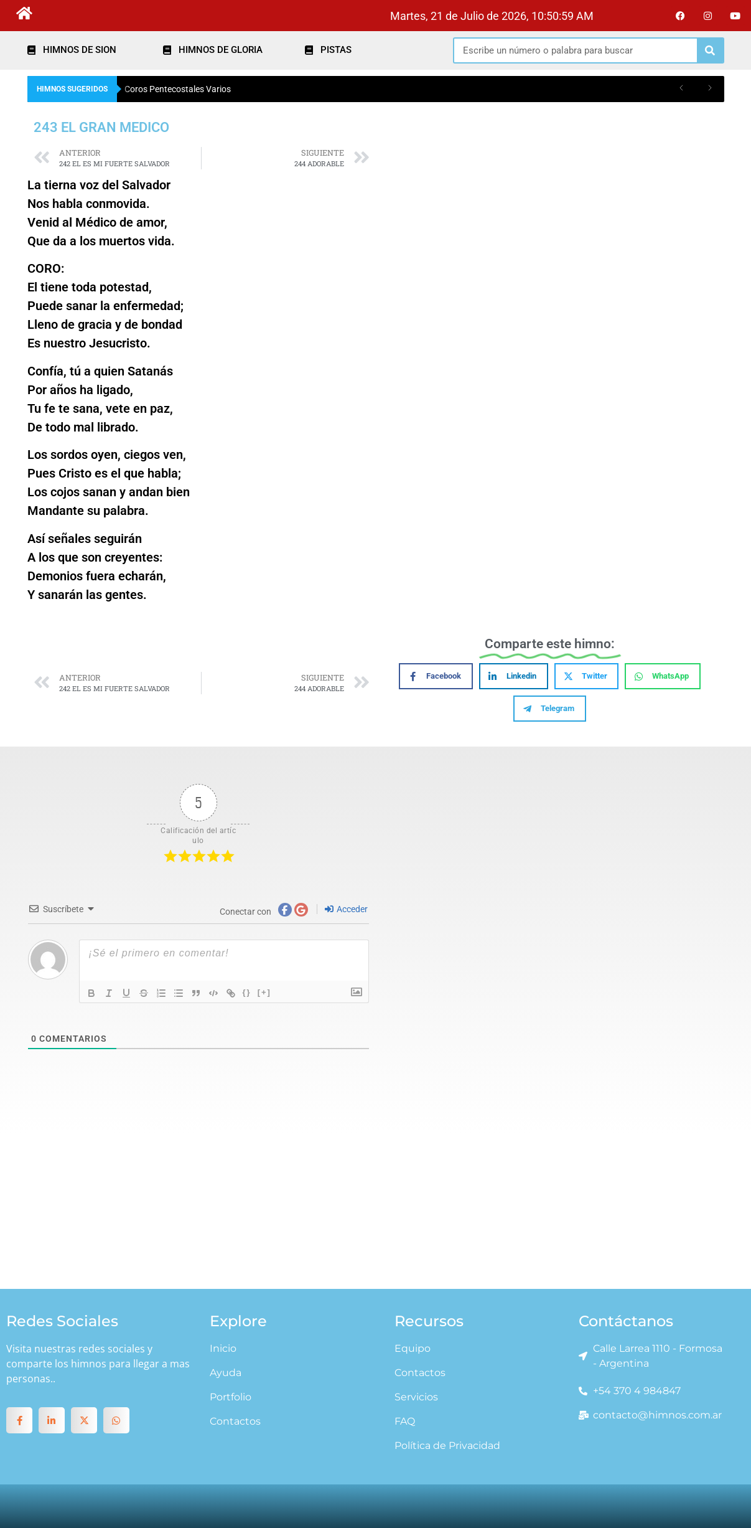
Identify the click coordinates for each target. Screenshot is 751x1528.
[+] (264, 992)
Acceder (346, 909)
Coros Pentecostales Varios (177, 89)
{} (247, 992)
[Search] (710, 50)
